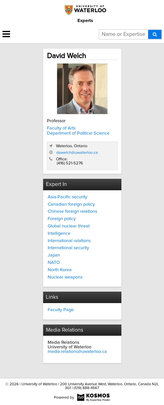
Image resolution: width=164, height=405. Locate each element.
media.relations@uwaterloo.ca (77, 351)
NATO (54, 262)
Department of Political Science (78, 133)
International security (68, 248)
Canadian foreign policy (71, 204)
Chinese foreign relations (72, 211)
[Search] (154, 34)
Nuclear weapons (65, 277)
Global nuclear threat (69, 226)
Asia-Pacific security (67, 197)
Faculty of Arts (61, 128)
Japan (54, 255)
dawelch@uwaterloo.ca (77, 153)
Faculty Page (61, 310)
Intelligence (59, 233)
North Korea (60, 270)
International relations (69, 241)
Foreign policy (62, 219)
